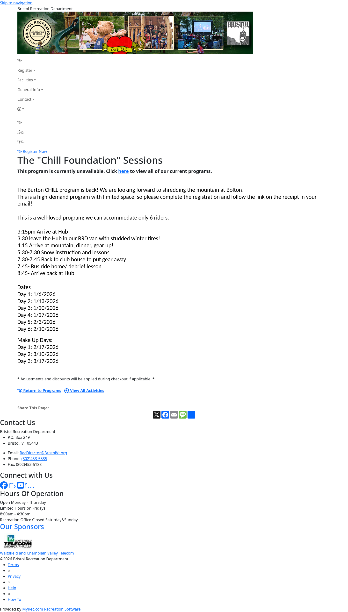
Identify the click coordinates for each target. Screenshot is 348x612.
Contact (24, 99)
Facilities (25, 80)
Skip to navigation (16, 3)
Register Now (35, 151)
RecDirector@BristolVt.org (43, 452)
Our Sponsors (22, 526)
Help (12, 588)
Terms (13, 564)
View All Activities (84, 390)
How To (14, 599)
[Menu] (20, 142)
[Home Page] (30, 60)
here (123, 171)
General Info (28, 89)
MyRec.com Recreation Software (51, 609)
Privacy (14, 576)
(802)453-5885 (34, 458)
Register (24, 70)
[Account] (30, 109)
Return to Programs (39, 390)
